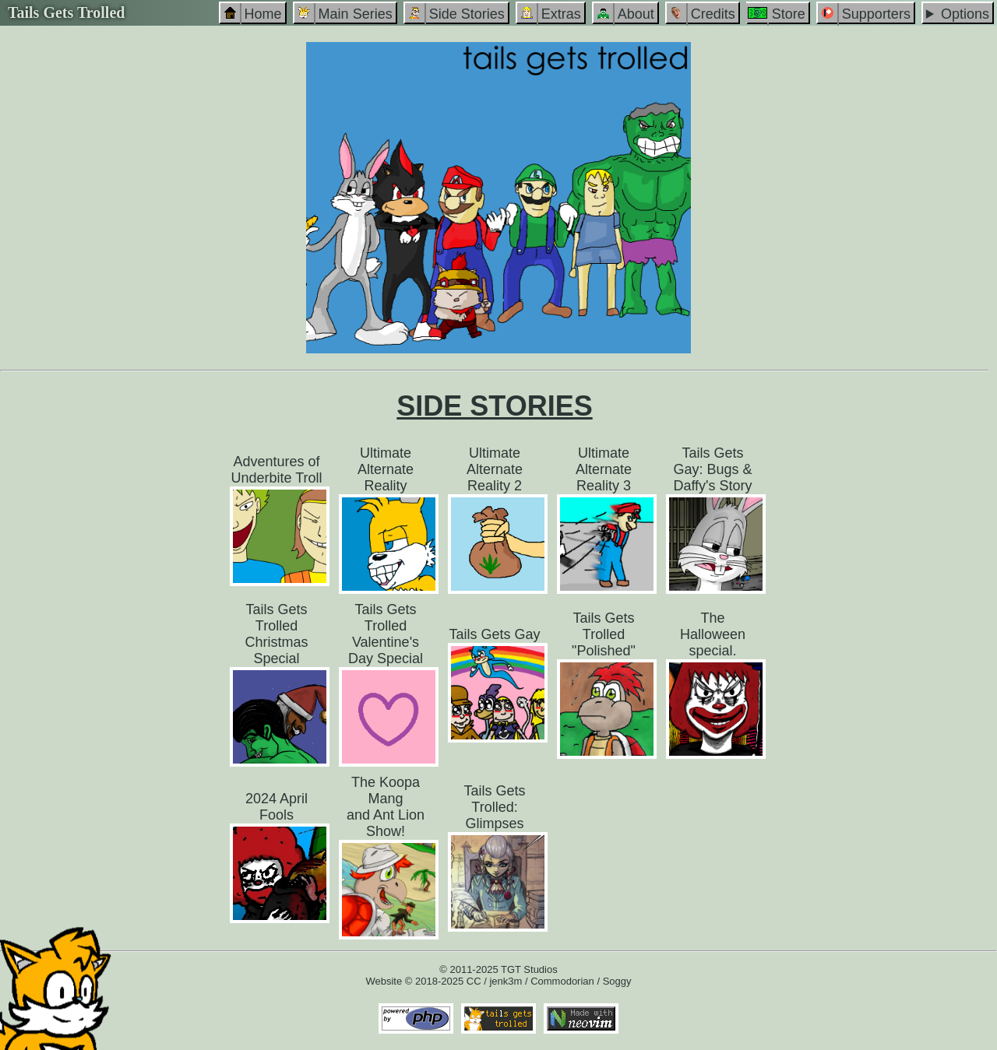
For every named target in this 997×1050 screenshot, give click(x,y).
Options (965, 14)
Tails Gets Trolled (66, 12)
